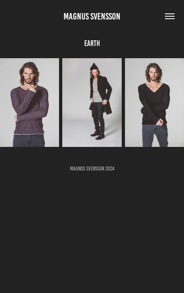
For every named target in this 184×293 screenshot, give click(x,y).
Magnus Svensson (92, 16)
